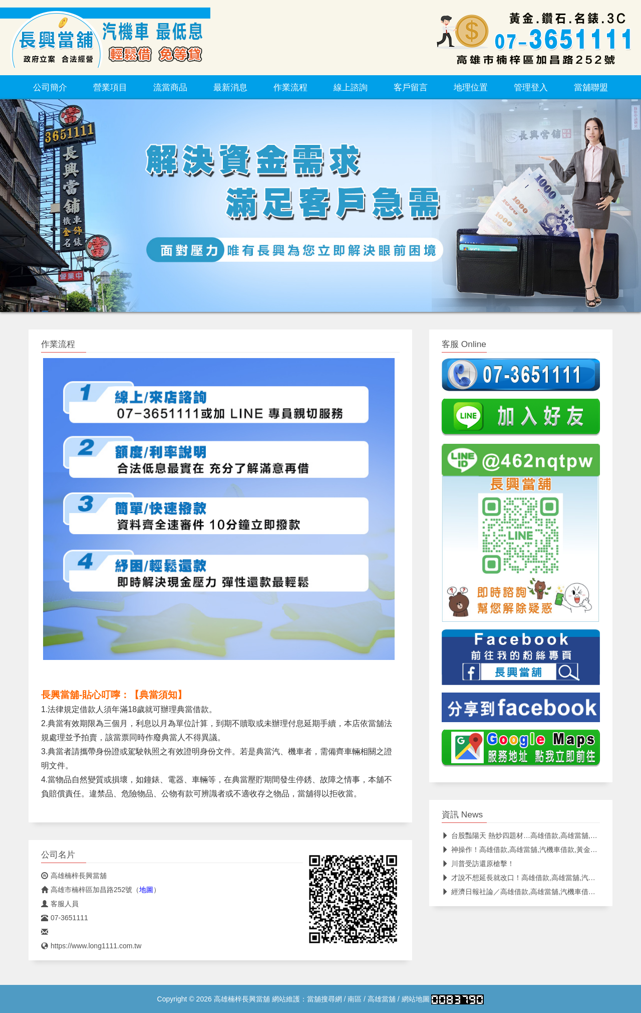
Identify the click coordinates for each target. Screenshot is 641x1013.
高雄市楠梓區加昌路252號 (86, 890)
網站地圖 (416, 999)
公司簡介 (50, 87)
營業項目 (110, 87)
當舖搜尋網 (324, 999)
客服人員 (60, 904)
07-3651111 (64, 918)
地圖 (146, 890)
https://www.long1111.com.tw (91, 946)
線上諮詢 (351, 87)
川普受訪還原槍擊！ (478, 864)
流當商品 (170, 87)
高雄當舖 (382, 999)
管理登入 (531, 87)
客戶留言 (411, 87)
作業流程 (290, 87)
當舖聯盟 (591, 87)
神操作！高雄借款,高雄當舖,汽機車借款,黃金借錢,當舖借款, (539, 850)
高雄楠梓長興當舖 (74, 876)
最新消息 (230, 87)
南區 (355, 999)
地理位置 (471, 87)
